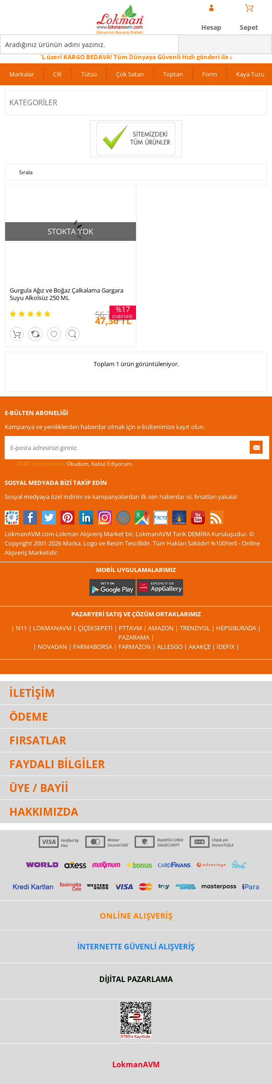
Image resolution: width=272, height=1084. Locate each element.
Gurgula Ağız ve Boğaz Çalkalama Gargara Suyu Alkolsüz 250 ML (66, 293)
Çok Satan (130, 74)
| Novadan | (53, 646)
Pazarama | (136, 637)
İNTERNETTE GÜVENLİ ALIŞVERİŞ (136, 946)
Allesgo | (173, 646)
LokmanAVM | (55, 628)
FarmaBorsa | (95, 646)
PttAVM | (133, 628)
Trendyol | (198, 628)
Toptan (173, 74)
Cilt (57, 74)
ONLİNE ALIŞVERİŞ (136, 915)
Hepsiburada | (238, 628)
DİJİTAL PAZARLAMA (136, 979)
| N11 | (22, 628)
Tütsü (89, 74)
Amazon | (164, 628)
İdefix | (228, 646)
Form (209, 74)
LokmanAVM (136, 1064)
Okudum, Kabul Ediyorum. (69, 464)
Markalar (21, 74)
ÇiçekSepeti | (98, 628)
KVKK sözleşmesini (41, 464)
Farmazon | (137, 646)
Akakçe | (203, 646)
